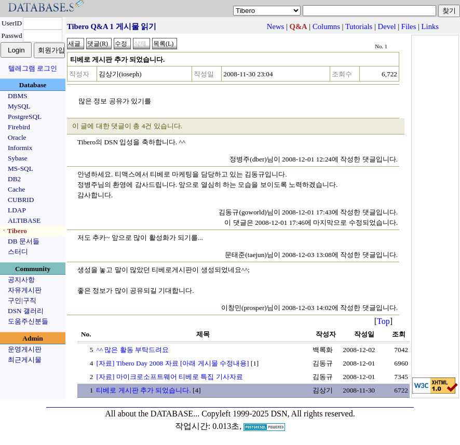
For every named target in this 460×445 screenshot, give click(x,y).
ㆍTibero (14, 231)
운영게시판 (25, 349)
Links (430, 26)
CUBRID (21, 200)
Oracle (17, 137)
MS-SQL (20, 168)
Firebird (19, 127)
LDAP (17, 210)
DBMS (18, 96)
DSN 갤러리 (26, 311)
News (275, 26)
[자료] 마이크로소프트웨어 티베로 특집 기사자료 (169, 377)
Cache (16, 189)
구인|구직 (22, 300)
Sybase (18, 158)
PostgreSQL (25, 116)
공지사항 (21, 280)
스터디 (18, 251)
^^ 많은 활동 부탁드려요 (132, 350)
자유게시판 (25, 290)
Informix (20, 148)
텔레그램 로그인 (32, 68)
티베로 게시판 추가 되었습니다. (143, 390)
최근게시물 (25, 359)
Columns (326, 26)
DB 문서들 (23, 241)
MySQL (19, 106)
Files (408, 26)
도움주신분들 (28, 321)
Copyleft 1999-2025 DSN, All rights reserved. (278, 413)
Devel (387, 26)
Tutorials (358, 26)
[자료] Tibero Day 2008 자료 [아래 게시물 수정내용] (172, 363)
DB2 (14, 179)
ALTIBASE (24, 220)
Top (383, 321)
